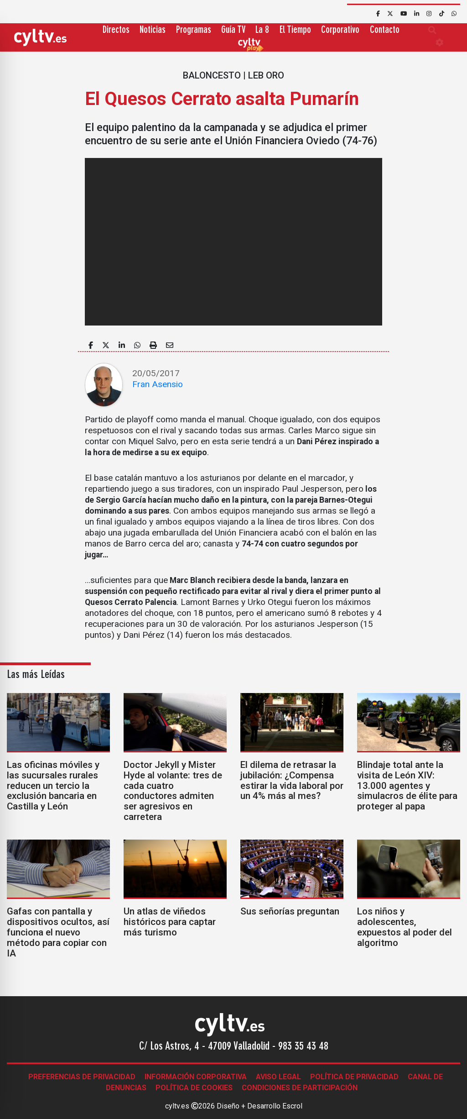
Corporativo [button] (340, 30)
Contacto (385, 30)
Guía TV (233, 30)
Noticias (153, 30)
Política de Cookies (194, 1087)
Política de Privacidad (354, 1076)
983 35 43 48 (303, 1046)
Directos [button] (116, 30)
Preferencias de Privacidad (81, 1076)
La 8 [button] (262, 30)
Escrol (292, 1106)
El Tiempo (295, 30)
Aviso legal (278, 1076)
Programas (193, 30)
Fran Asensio (157, 384)
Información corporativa (196, 1076)
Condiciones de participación (300, 1087)
